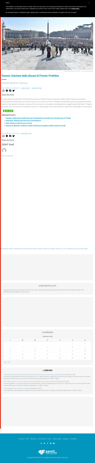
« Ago (5, 362)
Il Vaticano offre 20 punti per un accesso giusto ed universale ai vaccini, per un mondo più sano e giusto (34, 374)
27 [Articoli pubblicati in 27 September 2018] (47, 358)
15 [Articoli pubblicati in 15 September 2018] (72, 351)
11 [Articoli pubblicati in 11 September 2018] (22, 351)
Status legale (57, 439)
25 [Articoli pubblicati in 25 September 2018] (22, 358)
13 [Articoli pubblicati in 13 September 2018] (47, 351)
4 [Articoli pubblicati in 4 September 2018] (22, 347)
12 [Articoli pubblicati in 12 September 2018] (35, 351)
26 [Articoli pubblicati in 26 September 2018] (35, 358)
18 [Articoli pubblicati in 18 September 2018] (22, 354)
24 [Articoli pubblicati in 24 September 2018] (10, 358)
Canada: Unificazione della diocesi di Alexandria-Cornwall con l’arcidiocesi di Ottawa (38, 118)
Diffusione (33, 439)
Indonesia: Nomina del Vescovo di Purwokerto (23, 121)
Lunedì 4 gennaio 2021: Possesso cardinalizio (17, 388)
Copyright (65, 439)
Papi (40, 88)
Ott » (9, 362)
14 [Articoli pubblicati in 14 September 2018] (60, 351)
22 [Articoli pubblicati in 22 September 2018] (72, 354)
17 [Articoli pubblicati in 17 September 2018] (10, 354)
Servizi (49, 439)
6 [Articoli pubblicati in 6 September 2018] (47, 347)
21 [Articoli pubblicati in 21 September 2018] (60, 354)
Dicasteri (35, 88)
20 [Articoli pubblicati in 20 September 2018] (47, 354)
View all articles (7, 156)
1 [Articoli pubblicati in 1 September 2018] (72, 343)
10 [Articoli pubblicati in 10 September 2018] (10, 351)
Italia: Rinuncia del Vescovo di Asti (19, 123)
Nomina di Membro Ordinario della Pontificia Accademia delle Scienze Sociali (36, 126)
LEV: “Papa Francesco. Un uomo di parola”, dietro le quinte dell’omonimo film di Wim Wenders (31, 381)
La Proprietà (42, 439)
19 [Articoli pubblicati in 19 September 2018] (35, 354)
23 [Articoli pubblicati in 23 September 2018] (85, 354)
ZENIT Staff (25, 88)
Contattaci (73, 439)
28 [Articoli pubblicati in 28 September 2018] (60, 358)
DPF (27, 439)
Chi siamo (21, 439)
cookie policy (75, 8)
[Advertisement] (47, 233)
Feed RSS (48, 370)
